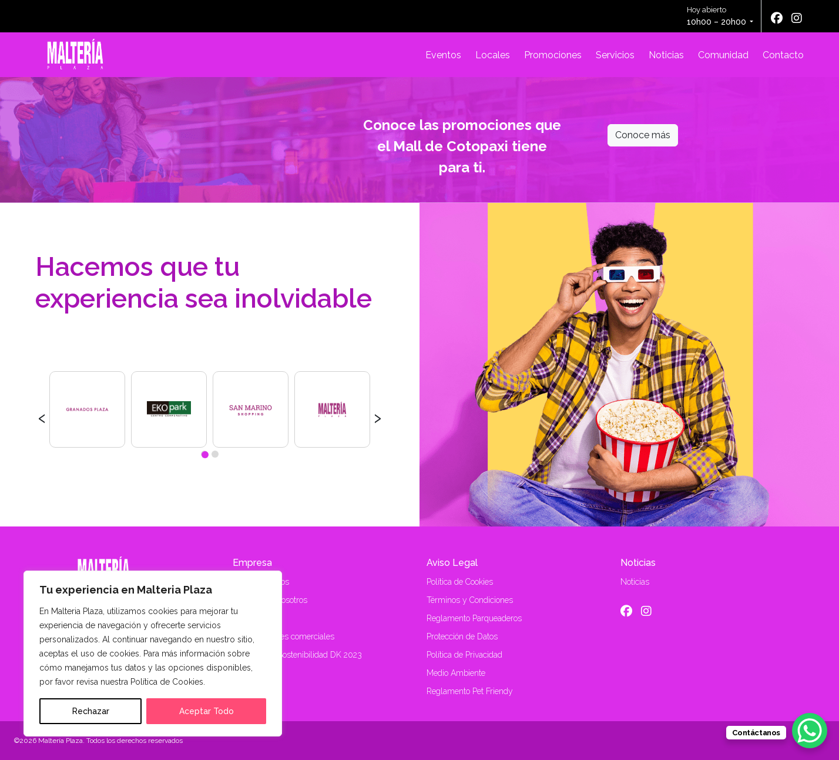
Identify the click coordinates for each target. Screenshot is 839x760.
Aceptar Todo (206, 711)
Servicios (615, 55)
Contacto (783, 55)
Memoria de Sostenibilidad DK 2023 (297, 654)
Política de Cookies (460, 581)
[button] (204, 454)
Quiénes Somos (261, 581)
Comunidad (723, 55)
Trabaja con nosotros (270, 600)
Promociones (553, 55)
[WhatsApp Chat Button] (809, 730)
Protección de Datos (462, 636)
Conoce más (642, 135)
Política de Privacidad (464, 654)
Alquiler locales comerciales (283, 636)
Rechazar (90, 711)
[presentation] (42, 416)
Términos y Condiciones (470, 600)
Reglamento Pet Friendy (470, 691)
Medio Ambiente (456, 673)
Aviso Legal (452, 562)
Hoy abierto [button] (717, 16)
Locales (492, 55)
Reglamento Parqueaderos (474, 618)
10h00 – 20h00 (716, 21)
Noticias (666, 55)
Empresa (252, 562)
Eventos (443, 55)
